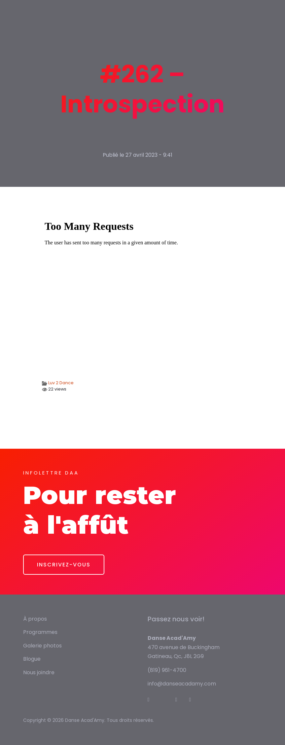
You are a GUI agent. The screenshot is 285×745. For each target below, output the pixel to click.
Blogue (32, 659)
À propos (35, 619)
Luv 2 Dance (61, 383)
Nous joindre (38, 672)
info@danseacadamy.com (182, 683)
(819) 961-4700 (167, 670)
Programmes (40, 632)
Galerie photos (42, 645)
